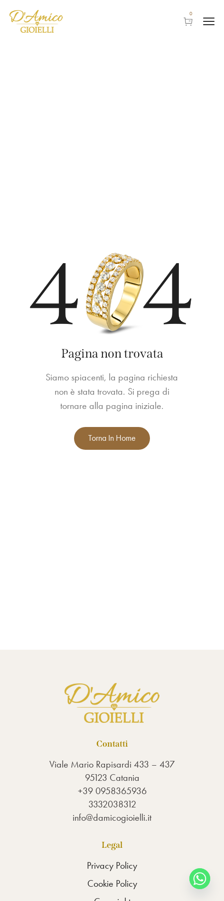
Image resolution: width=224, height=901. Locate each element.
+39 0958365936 (112, 791)
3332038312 (112, 804)
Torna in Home (112, 438)
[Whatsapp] (199, 878)
